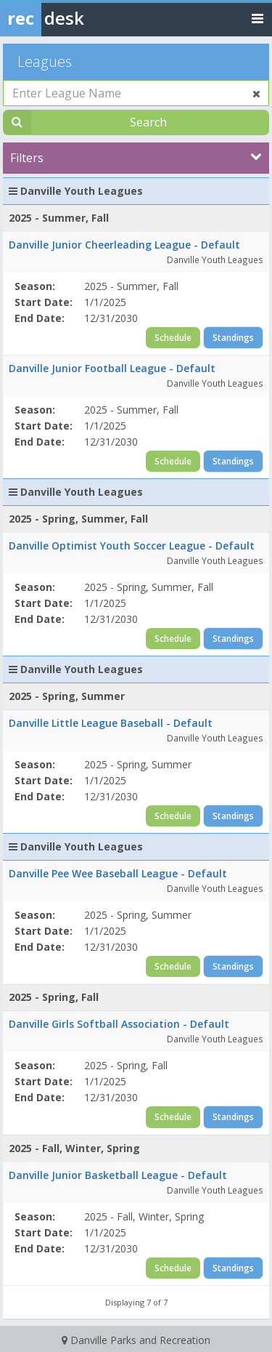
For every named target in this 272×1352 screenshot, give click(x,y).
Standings (233, 337)
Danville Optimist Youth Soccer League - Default (132, 545)
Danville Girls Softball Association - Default (119, 1024)
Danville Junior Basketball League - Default (118, 1175)
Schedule (172, 337)
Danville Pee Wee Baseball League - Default (118, 873)
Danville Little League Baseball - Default (111, 723)
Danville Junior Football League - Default (112, 368)
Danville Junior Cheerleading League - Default (124, 245)
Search (148, 122)
